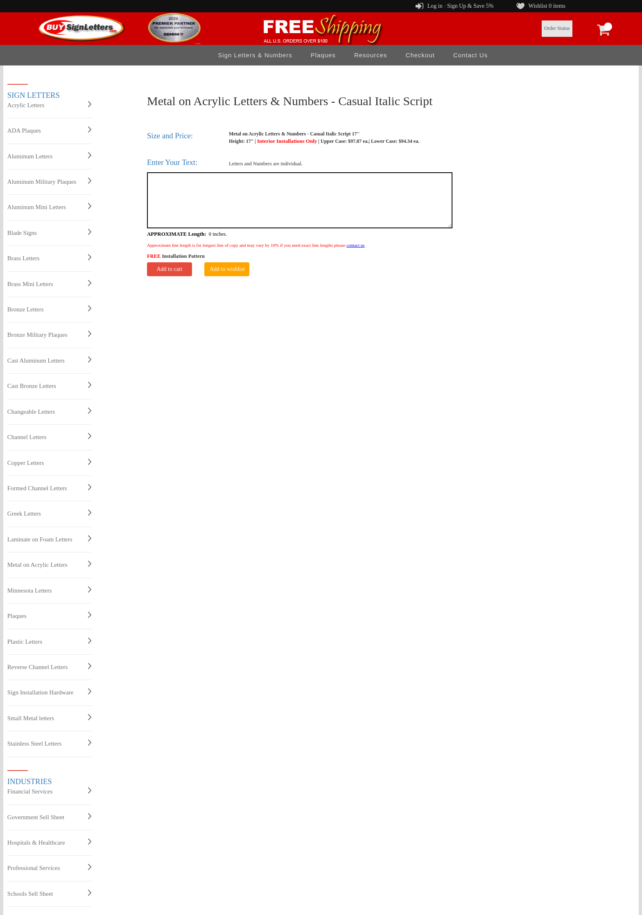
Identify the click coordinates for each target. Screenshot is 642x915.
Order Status (557, 28)
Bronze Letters (49, 309)
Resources (370, 55)
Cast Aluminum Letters (49, 360)
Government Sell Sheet (49, 816)
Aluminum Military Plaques (49, 181)
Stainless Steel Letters (49, 743)
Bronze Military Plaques (49, 334)
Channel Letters (49, 436)
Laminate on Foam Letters (49, 539)
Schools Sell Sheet (49, 893)
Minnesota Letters (49, 590)
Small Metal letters (49, 717)
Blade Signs (49, 232)
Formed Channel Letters (49, 487)
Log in (435, 6)
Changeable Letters (49, 411)
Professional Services (49, 867)
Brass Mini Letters (49, 283)
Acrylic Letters (49, 104)
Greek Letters (49, 513)
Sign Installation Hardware (49, 692)
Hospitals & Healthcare (49, 842)
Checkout (420, 55)
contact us (355, 245)
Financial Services (49, 791)
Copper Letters (49, 462)
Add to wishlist (227, 269)
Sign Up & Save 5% (470, 6)
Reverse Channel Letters (49, 666)
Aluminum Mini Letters (49, 206)
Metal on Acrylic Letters (49, 564)
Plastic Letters (49, 641)
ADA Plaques (49, 130)
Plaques (323, 55)
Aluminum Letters (49, 156)
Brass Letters (49, 257)
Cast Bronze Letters (49, 385)
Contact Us (470, 55)
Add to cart (169, 269)
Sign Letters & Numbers (255, 55)
